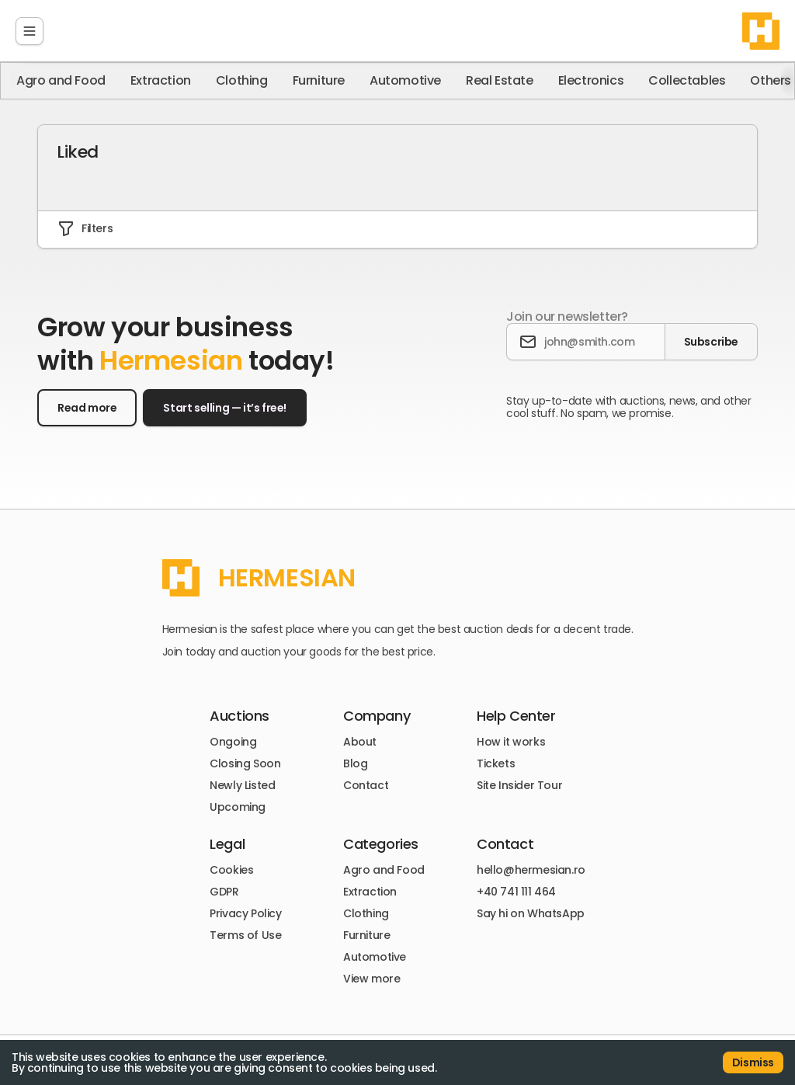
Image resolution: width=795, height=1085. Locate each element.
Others (770, 81)
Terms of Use (245, 935)
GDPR (224, 891)
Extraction (160, 81)
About (360, 742)
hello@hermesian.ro (531, 870)
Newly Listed (242, 785)
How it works (511, 742)
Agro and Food (61, 81)
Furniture (319, 81)
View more (371, 978)
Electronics (591, 81)
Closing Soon (245, 763)
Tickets (496, 763)
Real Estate (499, 81)
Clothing (242, 81)
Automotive (405, 81)
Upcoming (238, 807)
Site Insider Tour (519, 785)
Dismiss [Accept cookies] (753, 1062)
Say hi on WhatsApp (531, 913)
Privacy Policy (245, 913)
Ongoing (233, 742)
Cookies (231, 870)
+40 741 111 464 (516, 891)
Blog (355, 763)
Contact (365, 785)
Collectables (686, 81)
